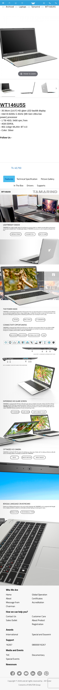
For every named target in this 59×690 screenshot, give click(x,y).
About (8, 598)
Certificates (37, 598)
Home (8, 594)
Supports (41, 185)
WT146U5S (50, 6)
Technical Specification (27, 179)
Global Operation (39, 594)
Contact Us (11, 616)
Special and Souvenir (41, 634)
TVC (8, 655)
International (12, 634)
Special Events (13, 658)
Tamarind (35, 6)
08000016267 (39, 644)
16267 (9, 644)
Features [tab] (9, 179)
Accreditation (38, 602)
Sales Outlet (11, 620)
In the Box (18, 185)
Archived (10, 6)
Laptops (22, 6)
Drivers (30, 185)
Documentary (38, 655)
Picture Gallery (47, 179)
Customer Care (39, 616)
